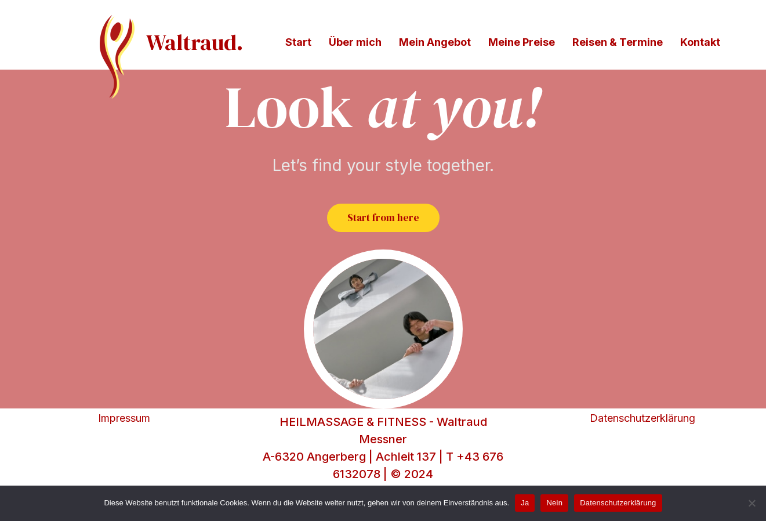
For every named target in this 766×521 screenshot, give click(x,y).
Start (298, 42)
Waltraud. (194, 42)
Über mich (355, 42)
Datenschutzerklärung (642, 449)
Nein (554, 502)
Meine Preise (521, 42)
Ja (525, 502)
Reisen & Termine (617, 42)
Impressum (124, 449)
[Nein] (751, 503)
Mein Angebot (435, 42)
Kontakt (700, 42)
